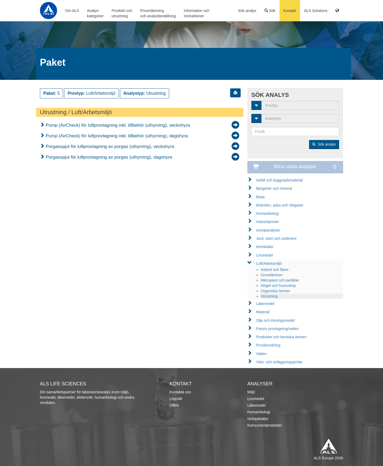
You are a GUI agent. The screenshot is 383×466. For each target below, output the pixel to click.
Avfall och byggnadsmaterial (279, 180)
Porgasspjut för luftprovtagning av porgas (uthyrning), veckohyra (109, 146)
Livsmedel (264, 255)
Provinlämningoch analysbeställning (158, 13)
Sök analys (247, 11)
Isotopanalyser (268, 230)
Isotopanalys (257, 418)
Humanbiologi (267, 213)
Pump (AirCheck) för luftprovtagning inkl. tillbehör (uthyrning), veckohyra (117, 125)
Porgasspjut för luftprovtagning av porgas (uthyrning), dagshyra (108, 157)
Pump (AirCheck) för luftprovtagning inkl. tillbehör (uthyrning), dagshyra (116, 135)
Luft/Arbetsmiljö (269, 263)
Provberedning (268, 345)
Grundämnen (271, 275)
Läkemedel (265, 304)
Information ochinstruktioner (197, 13)
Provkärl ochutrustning (121, 13)
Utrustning (269, 296)
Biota (260, 197)
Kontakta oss (180, 392)
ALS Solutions (315, 11)
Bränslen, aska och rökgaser (279, 205)
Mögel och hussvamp (278, 285)
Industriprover (267, 222)
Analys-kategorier (95, 13)
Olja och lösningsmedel (275, 320)
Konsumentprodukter (264, 425)
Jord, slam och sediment (276, 238)
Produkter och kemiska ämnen (281, 337)
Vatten (261, 354)
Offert (174, 405)
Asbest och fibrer (275, 269)
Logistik (176, 399)
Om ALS (72, 11)
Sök (270, 11)
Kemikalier (264, 247)
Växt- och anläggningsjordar (279, 362)
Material (262, 312)
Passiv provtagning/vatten (277, 329)
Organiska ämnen (275, 291)
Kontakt (290, 11)
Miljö (251, 392)
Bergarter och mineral (274, 188)
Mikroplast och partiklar (280, 280)
